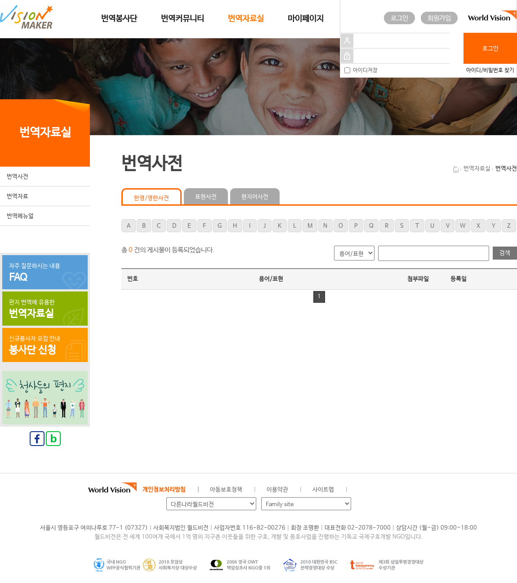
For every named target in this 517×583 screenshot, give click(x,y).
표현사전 (206, 197)
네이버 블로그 (391, 490)
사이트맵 (323, 489)
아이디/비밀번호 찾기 (490, 70)
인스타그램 (406, 490)
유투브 (421, 490)
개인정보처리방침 (164, 489)
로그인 (399, 18)
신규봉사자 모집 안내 (45, 346)
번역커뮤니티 (182, 18)
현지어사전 (254, 197)
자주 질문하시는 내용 (45, 273)
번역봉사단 (119, 18)
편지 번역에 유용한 (45, 309)
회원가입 (439, 18)
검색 (504, 253)
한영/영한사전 (151, 198)
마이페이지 (306, 18)
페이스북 (376, 490)
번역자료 (17, 196)
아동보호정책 (226, 489)
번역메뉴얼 (20, 216)
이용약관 (277, 489)
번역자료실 (246, 18)
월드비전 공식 (361, 490)
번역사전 (17, 176)
